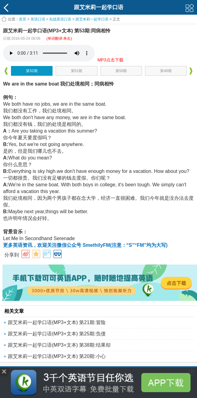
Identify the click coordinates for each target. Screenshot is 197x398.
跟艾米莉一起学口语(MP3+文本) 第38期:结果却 (59, 345)
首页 (22, 19)
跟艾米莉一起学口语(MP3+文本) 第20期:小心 (57, 356)
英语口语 (38, 19)
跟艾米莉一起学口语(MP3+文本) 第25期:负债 (57, 333)
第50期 (121, 71)
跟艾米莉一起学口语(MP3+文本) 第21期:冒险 (57, 322)
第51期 (76, 71)
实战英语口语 (60, 19)
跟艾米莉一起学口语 (91, 19)
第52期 (31, 71)
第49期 (165, 71)
